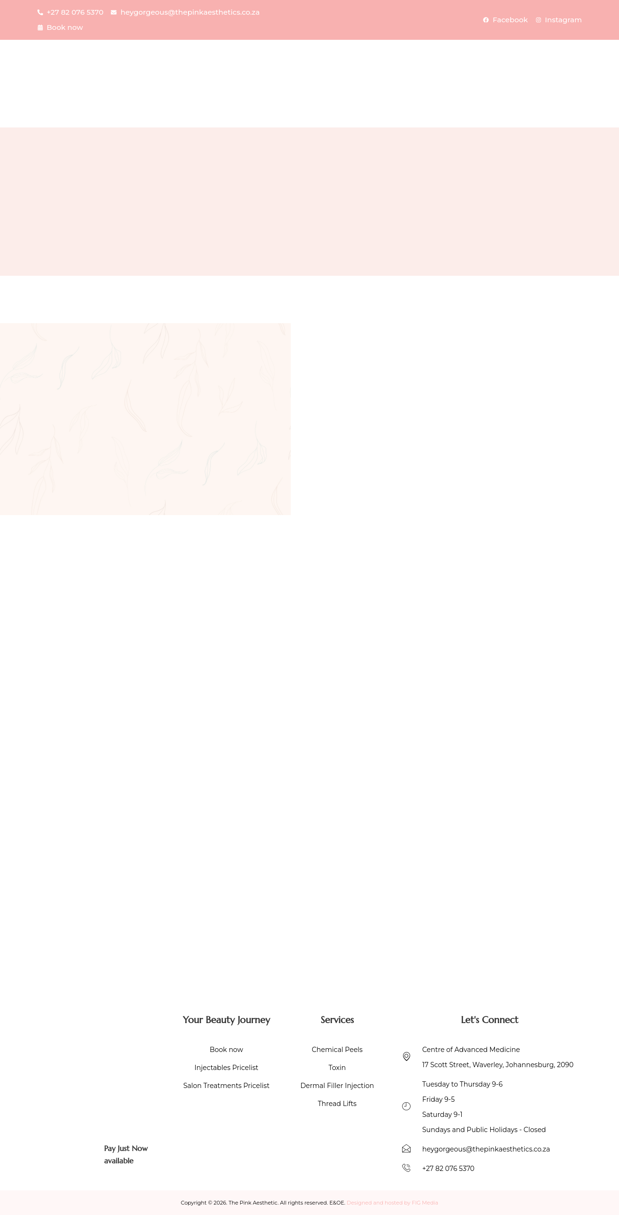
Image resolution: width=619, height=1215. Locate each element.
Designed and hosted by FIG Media (392, 1202)
